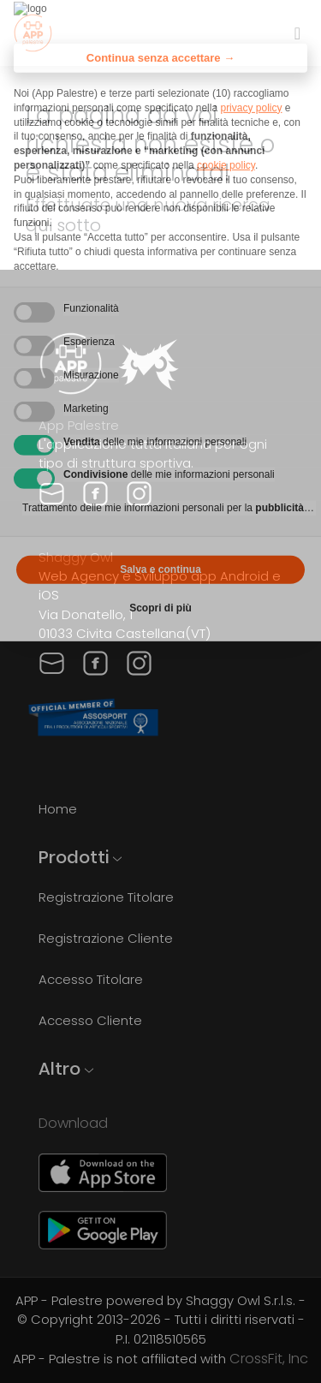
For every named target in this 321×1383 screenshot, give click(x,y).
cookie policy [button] (226, 139)
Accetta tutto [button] (234, 543)
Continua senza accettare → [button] (160, 31)
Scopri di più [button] (160, 581)
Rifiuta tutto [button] (87, 543)
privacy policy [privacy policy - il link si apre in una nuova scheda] (251, 81)
